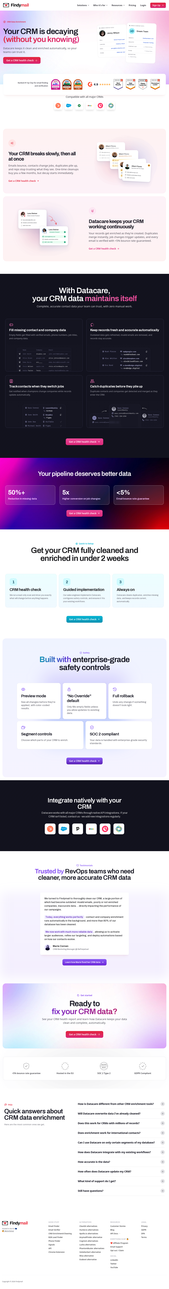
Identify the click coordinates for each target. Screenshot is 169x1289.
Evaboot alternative (88, 1259)
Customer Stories (118, 1226)
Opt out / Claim (117, 1250)
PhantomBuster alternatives (91, 1248)
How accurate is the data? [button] (94, 1162)
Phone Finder (54, 1241)
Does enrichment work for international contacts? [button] (109, 1133)
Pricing (132, 5)
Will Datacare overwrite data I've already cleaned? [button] (109, 1113)
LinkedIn (114, 1260)
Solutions (83, 5)
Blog (112, 1230)
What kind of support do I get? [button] (97, 1181)
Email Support (116, 1246)
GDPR (143, 1230)
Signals (51, 1244)
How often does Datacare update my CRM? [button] (104, 1171)
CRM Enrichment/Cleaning (60, 1233)
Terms (144, 1237)
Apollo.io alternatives (88, 1233)
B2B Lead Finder (55, 1237)
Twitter (113, 1263)
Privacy (144, 1226)
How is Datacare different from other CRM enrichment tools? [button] (116, 1104)
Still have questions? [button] (90, 1191)
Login (143, 5)
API (49, 1248)
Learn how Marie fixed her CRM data (84, 962)
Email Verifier (54, 1230)
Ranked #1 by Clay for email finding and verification (33, 84)
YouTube (114, 1267)
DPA (143, 1233)
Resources (118, 5)
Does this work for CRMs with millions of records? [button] (108, 1123)
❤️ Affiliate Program (119, 1243)
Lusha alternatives (87, 1244)
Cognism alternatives (88, 1241)
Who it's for (100, 5)
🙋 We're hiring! (8, 1231)
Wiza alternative (86, 1255)
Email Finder (53, 1226)
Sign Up (158, 5)
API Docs (115, 1233)
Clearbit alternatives (88, 1226)
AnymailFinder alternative (90, 1237)
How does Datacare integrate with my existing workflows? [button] (114, 1152)
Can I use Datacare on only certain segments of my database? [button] (116, 1142)
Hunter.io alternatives (88, 1230)
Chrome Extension (56, 1252)
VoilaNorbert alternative (90, 1252)
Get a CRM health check (21, 60)
